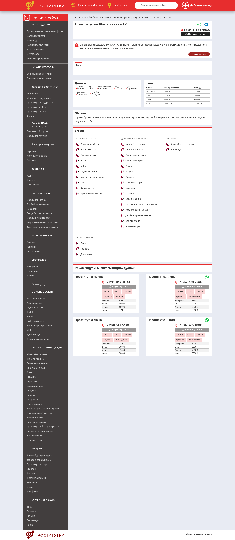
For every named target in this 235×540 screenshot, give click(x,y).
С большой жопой (36, 200)
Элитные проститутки (39, 78)
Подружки (32, 399)
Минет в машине (36, 359)
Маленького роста (37, 156)
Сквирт (30, 487)
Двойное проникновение (40, 431)
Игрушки (31, 377)
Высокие (31, 160)
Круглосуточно (35, 49)
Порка (30, 525)
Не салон (32, 209)
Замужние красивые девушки (42, 227)
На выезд (32, 40)
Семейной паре (35, 386)
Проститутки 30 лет (37, 107)
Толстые (31, 180)
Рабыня (31, 516)
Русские (31, 242)
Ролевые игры (34, 440)
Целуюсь (31, 390)
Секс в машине (34, 404)
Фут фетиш (33, 491)
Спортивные (33, 184)
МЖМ (30, 316)
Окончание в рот (36, 368)
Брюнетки (32, 271)
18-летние (32, 93)
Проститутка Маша (88, 320)
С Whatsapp (33, 54)
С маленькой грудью (38, 131)
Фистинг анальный (37, 478)
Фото (78, 65)
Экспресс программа (38, 58)
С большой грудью (37, 136)
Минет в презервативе (39, 325)
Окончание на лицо (37, 363)
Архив (208, 534)
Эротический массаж (38, 339)
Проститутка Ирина (89, 277)
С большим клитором (38, 218)
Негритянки (33, 251)
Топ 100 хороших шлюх (39, 204)
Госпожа (31, 511)
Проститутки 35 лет (37, 112)
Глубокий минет (35, 321)
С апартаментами (36, 36)
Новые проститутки (38, 45)
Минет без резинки (37, 354)
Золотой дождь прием (39, 460)
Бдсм (29, 507)
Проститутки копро (37, 464)
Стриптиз (32, 381)
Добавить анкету (193, 534)
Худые (30, 175)
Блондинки (32, 266)
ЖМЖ (30, 312)
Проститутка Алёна (161, 277)
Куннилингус (33, 334)
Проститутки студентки (40, 102)
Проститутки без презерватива (44, 426)
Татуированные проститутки (42, 222)
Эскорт (30, 372)
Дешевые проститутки (39, 74)
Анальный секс (35, 303)
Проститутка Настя (161, 320)
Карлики (31, 151)
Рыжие (30, 276)
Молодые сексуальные (39, 98)
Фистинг (31, 473)
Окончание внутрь (37, 422)
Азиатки (31, 247)
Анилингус (32, 482)
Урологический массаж (39, 413)
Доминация (33, 520)
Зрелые (31, 116)
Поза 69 (31, 395)
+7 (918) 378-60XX (197, 30)
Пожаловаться (199, 54)
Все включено (34, 435)
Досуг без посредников (39, 213)
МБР (29, 330)
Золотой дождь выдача (39, 455)
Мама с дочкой (35, 417)
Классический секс (37, 298)
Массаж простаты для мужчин (43, 408)
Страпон (31, 469)
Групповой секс (35, 307)
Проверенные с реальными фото (45, 31)
